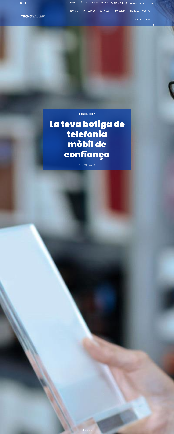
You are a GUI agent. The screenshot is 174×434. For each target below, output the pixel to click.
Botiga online (119, 3)
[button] (166, 420)
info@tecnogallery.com (143, 3)
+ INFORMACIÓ (87, 165)
